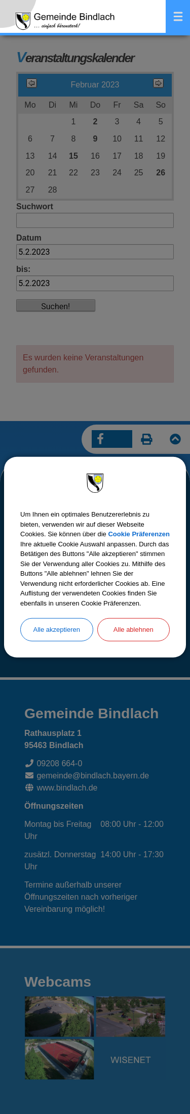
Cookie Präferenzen (138, 534)
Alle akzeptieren (57, 629)
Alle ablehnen (133, 629)
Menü (178, 16)
